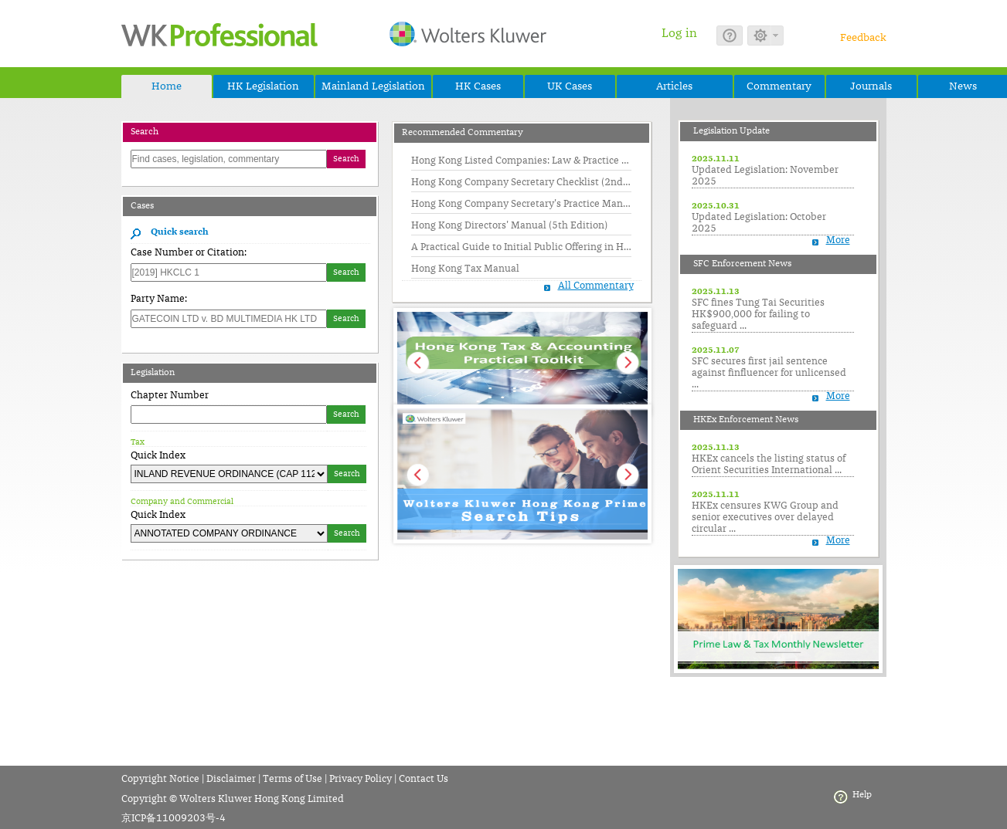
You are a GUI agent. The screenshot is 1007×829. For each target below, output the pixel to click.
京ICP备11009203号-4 (173, 819)
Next (627, 362)
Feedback (863, 37)
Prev (417, 362)
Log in (679, 33)
